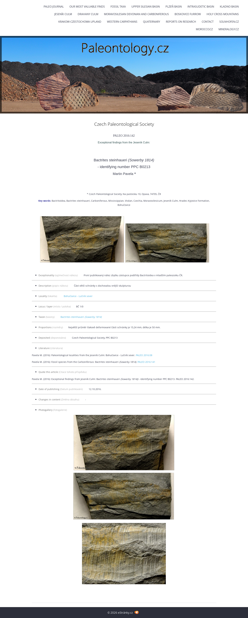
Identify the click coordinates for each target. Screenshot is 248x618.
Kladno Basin (229, 6)
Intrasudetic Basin (200, 6)
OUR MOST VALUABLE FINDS (87, 6)
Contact (208, 22)
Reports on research (181, 22)
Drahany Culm (88, 14)
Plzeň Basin (174, 6)
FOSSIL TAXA (118, 6)
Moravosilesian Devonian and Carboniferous (136, 14)
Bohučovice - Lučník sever (78, 296)
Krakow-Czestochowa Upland (79, 22)
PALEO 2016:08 (144, 355)
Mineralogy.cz (228, 29)
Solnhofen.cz (229, 22)
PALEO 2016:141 (146, 361)
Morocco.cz (204, 29)
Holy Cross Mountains (223, 14)
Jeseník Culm (63, 14)
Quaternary (151, 22)
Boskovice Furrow (188, 14)
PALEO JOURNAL (54, 6)
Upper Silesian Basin (145, 6)
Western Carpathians (122, 22)
